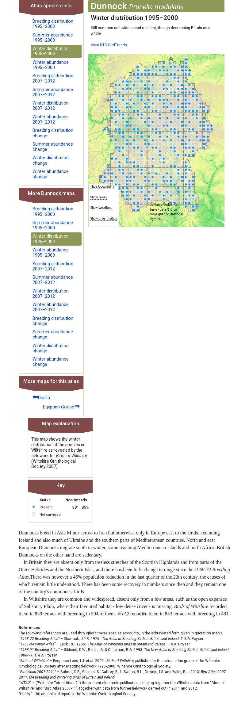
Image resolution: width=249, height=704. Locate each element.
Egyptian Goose (61, 406)
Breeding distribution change (53, 133)
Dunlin (41, 397)
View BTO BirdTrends (109, 45)
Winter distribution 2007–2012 (51, 106)
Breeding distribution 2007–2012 (53, 78)
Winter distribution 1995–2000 (51, 51)
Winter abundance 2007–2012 (51, 119)
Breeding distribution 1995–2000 (53, 24)
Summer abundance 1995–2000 (53, 38)
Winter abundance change (51, 174)
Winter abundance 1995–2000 (51, 65)
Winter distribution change (51, 160)
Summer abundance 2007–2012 (53, 92)
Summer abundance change (53, 147)
